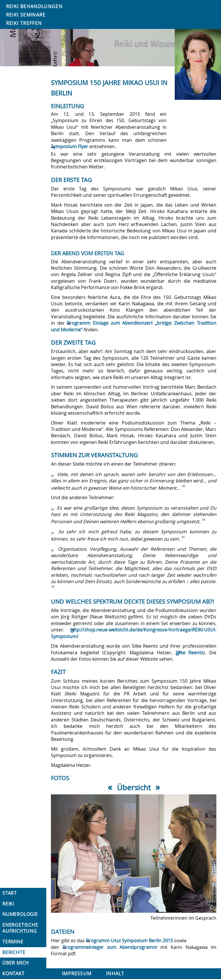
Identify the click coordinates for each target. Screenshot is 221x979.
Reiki (8, 904)
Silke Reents (190, 652)
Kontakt (13, 973)
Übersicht (134, 787)
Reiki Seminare (26, 15)
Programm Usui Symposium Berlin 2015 (129, 940)
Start (9, 893)
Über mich (15, 963)
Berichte (13, 952)
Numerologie (20, 914)
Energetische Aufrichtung (20, 928)
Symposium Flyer (69, 146)
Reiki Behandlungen (34, 6)
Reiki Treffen (24, 23)
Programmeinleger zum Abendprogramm (109, 947)
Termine (12, 941)
